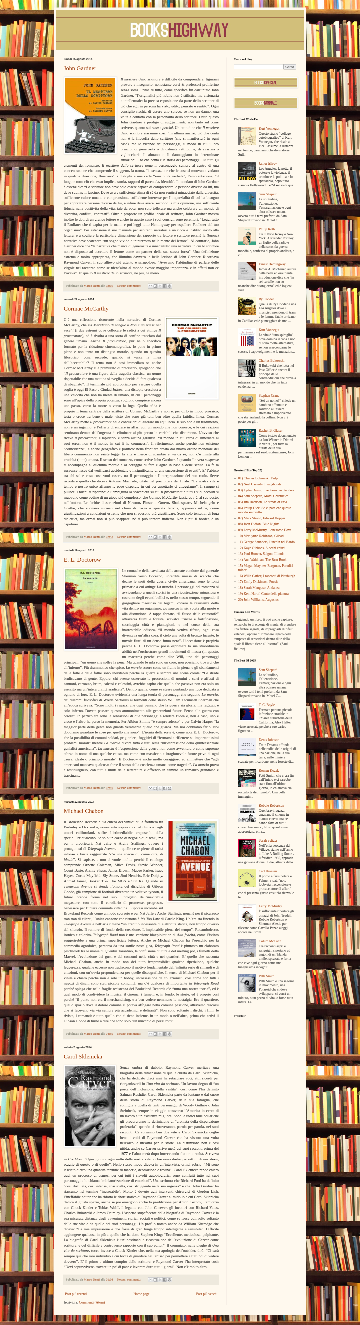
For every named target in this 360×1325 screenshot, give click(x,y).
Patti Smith (266, 976)
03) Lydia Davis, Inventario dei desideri (266, 490)
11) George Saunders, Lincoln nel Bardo (266, 542)
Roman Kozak (269, 770)
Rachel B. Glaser (270, 430)
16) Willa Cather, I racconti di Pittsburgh (266, 576)
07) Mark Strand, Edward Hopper (262, 518)
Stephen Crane (269, 395)
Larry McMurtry (270, 906)
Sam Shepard (268, 194)
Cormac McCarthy (86, 308)
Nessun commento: (129, 286)
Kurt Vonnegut (269, 128)
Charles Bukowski (271, 360)
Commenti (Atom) (92, 1302)
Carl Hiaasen (268, 871)
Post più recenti (76, 1294)
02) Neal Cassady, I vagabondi (259, 484)
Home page (142, 1294)
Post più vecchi (207, 1294)
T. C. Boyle (267, 705)
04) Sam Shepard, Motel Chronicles (263, 496)
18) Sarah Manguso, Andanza (259, 588)
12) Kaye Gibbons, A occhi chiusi (262, 548)
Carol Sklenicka (83, 1056)
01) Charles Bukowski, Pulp (258, 478)
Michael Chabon (84, 811)
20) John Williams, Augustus (258, 600)
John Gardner (80, 68)
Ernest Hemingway (272, 264)
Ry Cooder (266, 299)
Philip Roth (267, 229)
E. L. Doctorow (82, 559)
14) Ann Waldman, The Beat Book (262, 560)
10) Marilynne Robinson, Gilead (261, 536)
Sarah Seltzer (268, 840)
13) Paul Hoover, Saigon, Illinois (261, 554)
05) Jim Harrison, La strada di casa (262, 502)
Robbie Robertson (271, 805)
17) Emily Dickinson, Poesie (258, 582)
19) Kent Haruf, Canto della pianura (263, 594)
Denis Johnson (269, 740)
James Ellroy (268, 163)
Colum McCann (270, 941)
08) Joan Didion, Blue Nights (259, 524)
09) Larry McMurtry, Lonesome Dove (265, 530)
